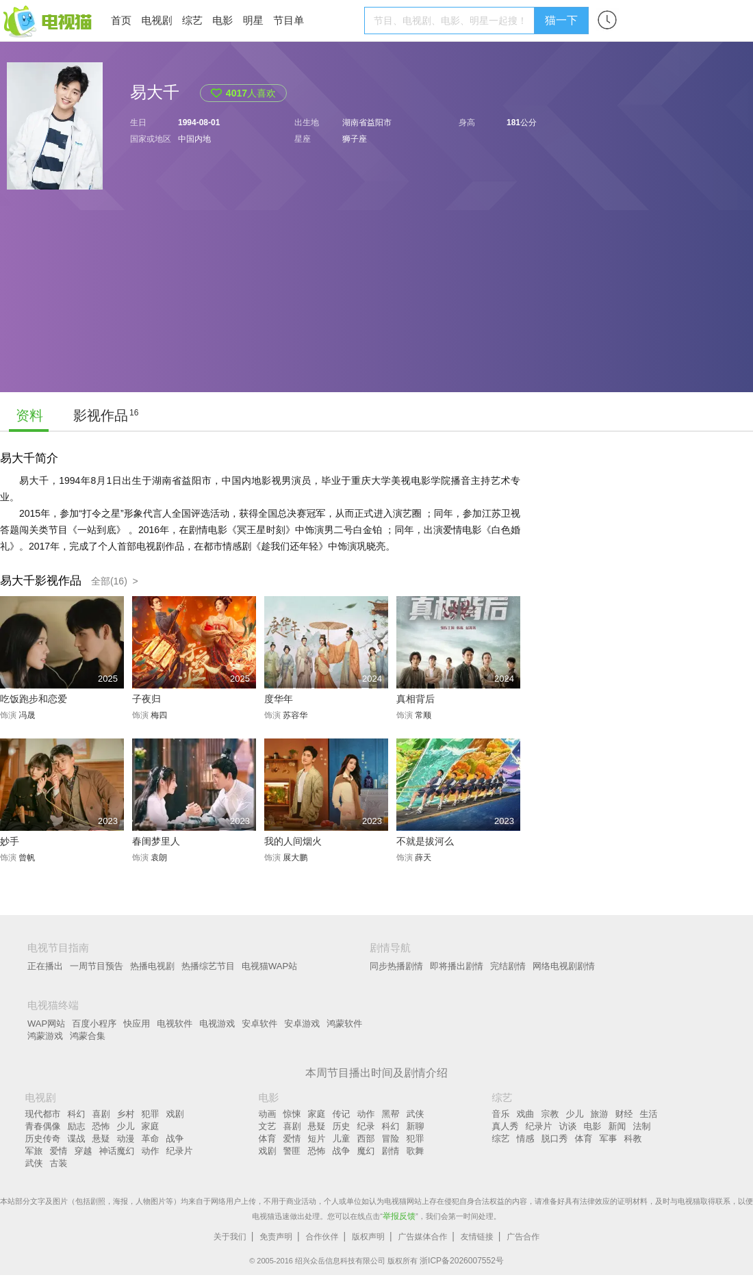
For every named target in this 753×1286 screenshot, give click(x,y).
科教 (633, 1138)
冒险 (391, 1138)
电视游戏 (217, 1023)
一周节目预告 (96, 966)
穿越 (83, 1151)
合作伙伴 (322, 1237)
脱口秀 (554, 1138)
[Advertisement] (134, 304)
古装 (59, 1163)
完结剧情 (508, 966)
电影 (222, 20)
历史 (341, 1126)
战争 (175, 1138)
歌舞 (415, 1151)
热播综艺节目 (208, 966)
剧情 (391, 1151)
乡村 (126, 1114)
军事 (608, 1138)
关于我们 (230, 1237)
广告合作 (523, 1237)
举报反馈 (399, 1216)
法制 (642, 1126)
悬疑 (101, 1138)
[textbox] (451, 20)
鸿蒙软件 (344, 1023)
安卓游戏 (302, 1023)
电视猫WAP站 (269, 966)
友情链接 (477, 1237)
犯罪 (150, 1114)
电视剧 (156, 20)
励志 (77, 1126)
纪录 (366, 1126)
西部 (366, 1138)
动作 (150, 1151)
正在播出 (45, 966)
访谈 (568, 1126)
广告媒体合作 (422, 1237)
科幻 (77, 1114)
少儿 (126, 1126)
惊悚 (292, 1114)
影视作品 (100, 415)
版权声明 (368, 1237)
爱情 (59, 1151)
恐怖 (101, 1126)
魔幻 (366, 1151)
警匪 (292, 1151)
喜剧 (101, 1114)
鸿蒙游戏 (45, 1036)
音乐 (501, 1114)
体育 (268, 1138)
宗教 (550, 1114)
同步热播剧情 (396, 966)
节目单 (288, 20)
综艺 (192, 20)
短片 (317, 1138)
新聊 (415, 1126)
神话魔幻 (117, 1151)
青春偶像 (43, 1126)
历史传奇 (43, 1138)
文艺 (268, 1126)
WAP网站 (46, 1023)
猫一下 (561, 20)
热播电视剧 (152, 966)
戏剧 (175, 1114)
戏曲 (526, 1114)
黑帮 (391, 1114)
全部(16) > (114, 581)
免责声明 (275, 1237)
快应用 (136, 1023)
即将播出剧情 (456, 966)
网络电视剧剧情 (564, 966)
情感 (526, 1138)
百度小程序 (94, 1023)
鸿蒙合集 (87, 1036)
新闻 (617, 1126)
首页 (121, 20)
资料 (29, 415)
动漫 (126, 1138)
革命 (150, 1138)
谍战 (77, 1138)
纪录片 (179, 1151)
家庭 (150, 1126)
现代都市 (43, 1114)
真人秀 (505, 1126)
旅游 (600, 1114)
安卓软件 (259, 1023)
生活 (649, 1114)
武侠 (34, 1163)
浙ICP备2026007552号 (462, 1260)
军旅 (34, 1151)
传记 (341, 1114)
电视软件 (174, 1023)
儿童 (341, 1138)
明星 (253, 20)
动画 (268, 1114)
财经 (624, 1114)
